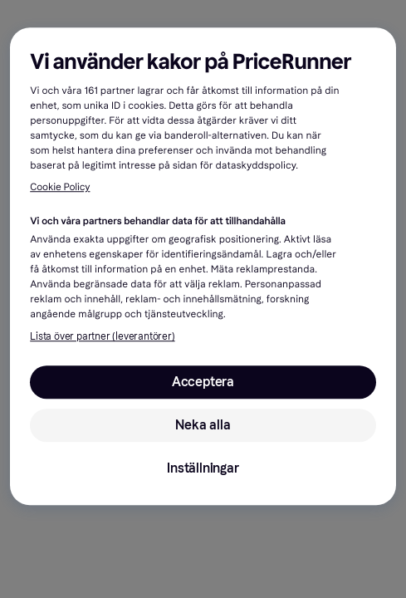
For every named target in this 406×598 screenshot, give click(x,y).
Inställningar (202, 468)
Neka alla (202, 425)
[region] (203, 266)
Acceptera (203, 382)
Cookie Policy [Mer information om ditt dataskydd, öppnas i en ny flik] (60, 188)
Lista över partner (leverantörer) (102, 336)
